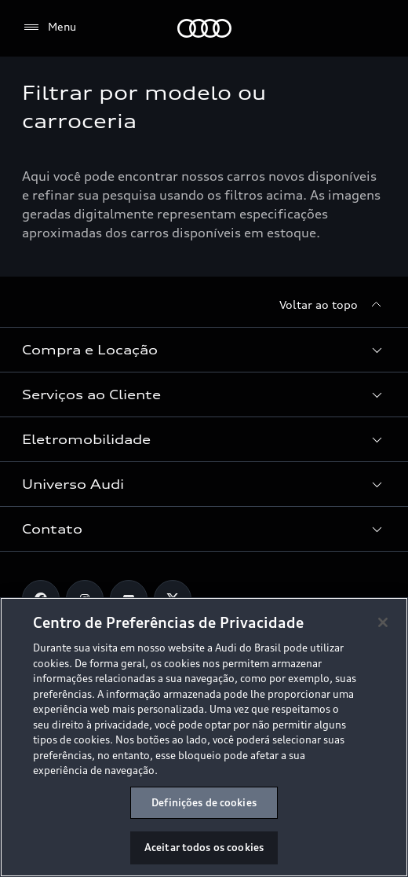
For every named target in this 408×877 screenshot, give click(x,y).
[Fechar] (383, 622)
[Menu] (49, 27)
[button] (204, 349)
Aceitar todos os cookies (204, 847)
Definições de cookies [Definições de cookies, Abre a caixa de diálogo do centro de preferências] (204, 802)
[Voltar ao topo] (332, 304)
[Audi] (204, 28)
